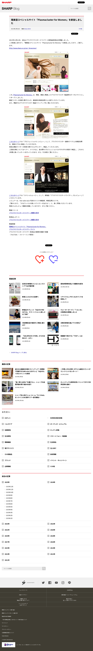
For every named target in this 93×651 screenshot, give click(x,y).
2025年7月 (9, 501)
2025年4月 (9, 510)
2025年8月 (9, 498)
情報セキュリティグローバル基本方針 (10, 613)
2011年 (7, 560)
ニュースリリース (23, 590)
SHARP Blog (69, 590)
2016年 (52, 542)
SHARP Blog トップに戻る (19, 352)
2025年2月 (9, 515)
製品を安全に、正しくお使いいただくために (69, 599)
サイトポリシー (5, 626)
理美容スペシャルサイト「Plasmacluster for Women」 (27, 226)
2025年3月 (9, 512)
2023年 (7, 524)
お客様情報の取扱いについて (8, 632)
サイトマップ (4, 623)
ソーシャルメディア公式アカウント (23, 604)
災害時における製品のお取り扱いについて (23, 599)
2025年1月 (9, 518)
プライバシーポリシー (6, 629)
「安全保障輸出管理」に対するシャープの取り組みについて (14, 619)
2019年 (7, 536)
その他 (80, 29)
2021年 (7, 530)
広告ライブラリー (23, 595)
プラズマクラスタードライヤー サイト (22, 229)
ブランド (8, 460)
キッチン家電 (54, 430)
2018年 (52, 536)
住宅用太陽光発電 (56, 418)
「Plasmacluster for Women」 (22, 95)
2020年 (52, 530)
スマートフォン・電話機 (58, 436)
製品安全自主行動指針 (6, 616)
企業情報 (8, 466)
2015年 (7, 548)
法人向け (53, 448)
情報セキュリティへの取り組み (8, 610)
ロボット (8, 418)
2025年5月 (9, 507)
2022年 (52, 524)
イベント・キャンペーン (58, 460)
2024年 (52, 482)
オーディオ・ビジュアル (58, 424)
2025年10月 (9, 492)
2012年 (52, 554)
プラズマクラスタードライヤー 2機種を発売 (24, 213)
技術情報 (53, 454)
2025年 (7, 482)
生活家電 (8, 436)
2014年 (52, 548)
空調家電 (8, 430)
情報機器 (8, 442)
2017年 (7, 542)
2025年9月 (9, 495)
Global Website (5, 636)
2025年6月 (9, 504)
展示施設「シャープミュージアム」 (70, 595)
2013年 (7, 554)
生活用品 (53, 442)
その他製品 (8, 454)
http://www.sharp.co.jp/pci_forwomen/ (23, 48)
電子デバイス (9, 448)
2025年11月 (9, 489)
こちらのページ (14, 141)
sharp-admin (27, 29)
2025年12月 (9, 486)
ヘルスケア (8, 424)
